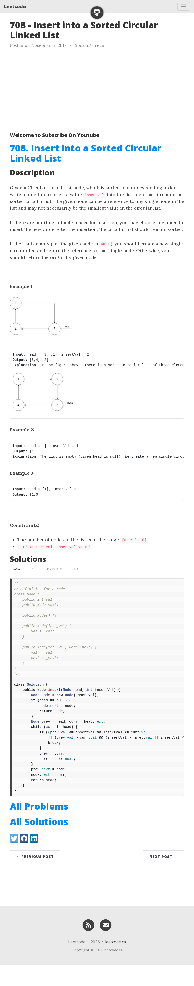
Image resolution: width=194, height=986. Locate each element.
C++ (33, 569)
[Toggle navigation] (183, 6)
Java (16, 569)
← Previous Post (35, 877)
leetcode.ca (115, 962)
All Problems (39, 827)
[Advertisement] (97, 89)
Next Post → (163, 877)
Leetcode (15, 6)
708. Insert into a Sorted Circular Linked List (85, 153)
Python (54, 569)
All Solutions (39, 842)
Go (75, 569)
